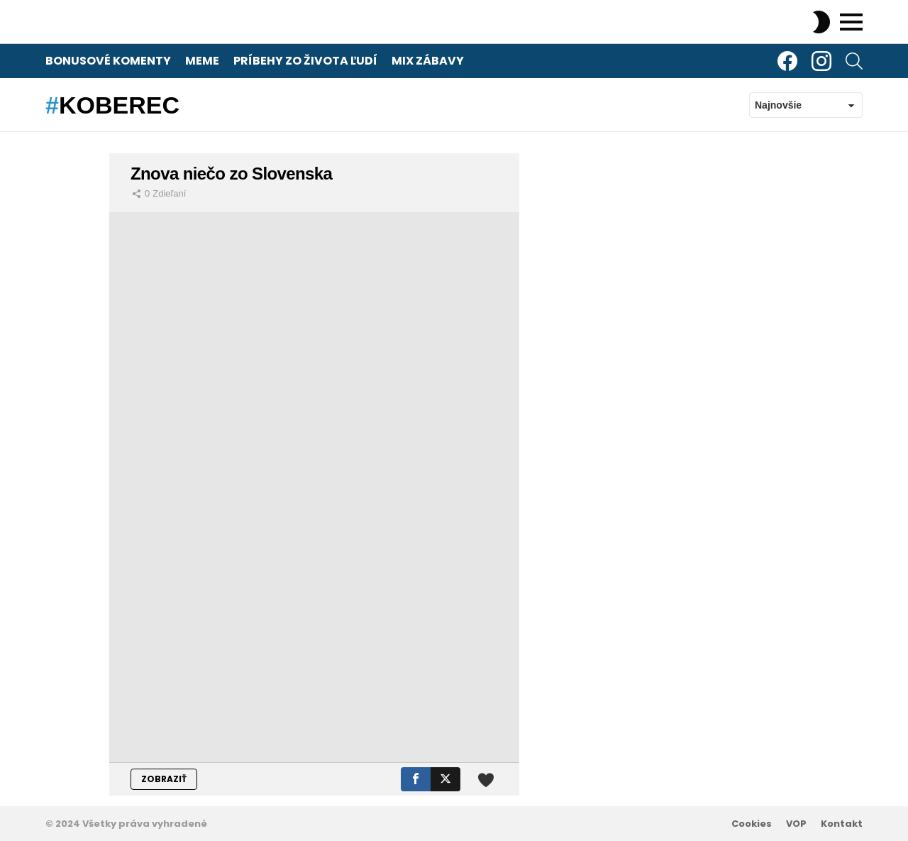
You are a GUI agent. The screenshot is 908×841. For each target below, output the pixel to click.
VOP (796, 824)
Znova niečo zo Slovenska (231, 173)
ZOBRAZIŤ (164, 779)
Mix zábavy (428, 61)
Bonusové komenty (108, 61)
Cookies (751, 824)
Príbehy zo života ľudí (305, 61)
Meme (202, 61)
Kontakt (842, 824)
